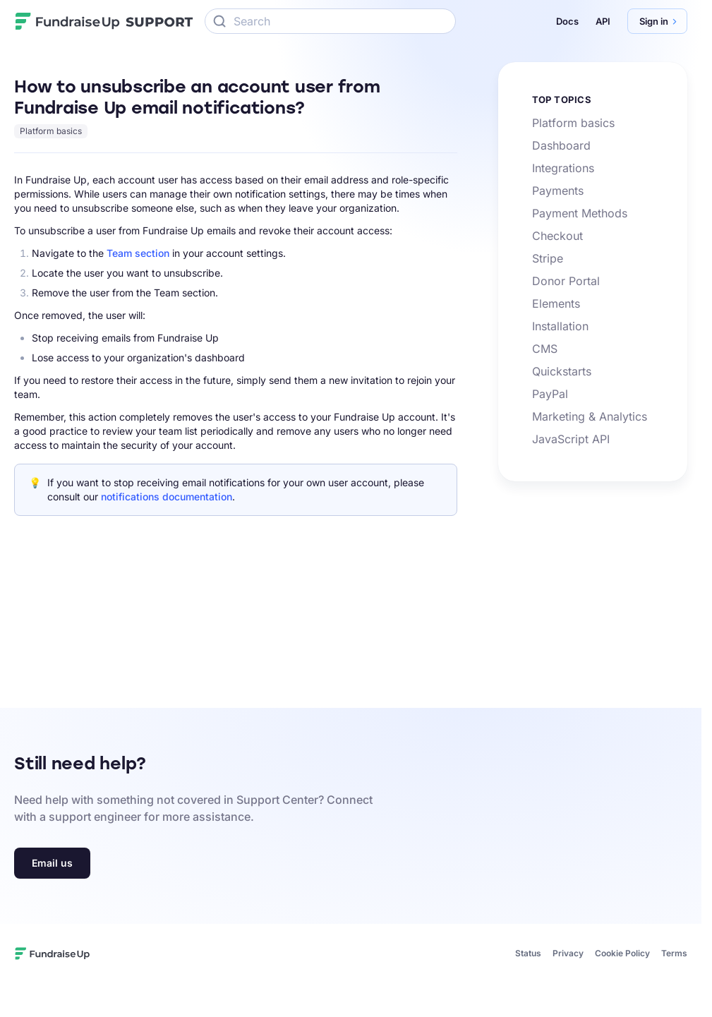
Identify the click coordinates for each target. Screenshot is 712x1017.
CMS (544, 349)
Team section (138, 253)
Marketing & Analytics (589, 416)
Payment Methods (579, 213)
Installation (560, 326)
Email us (52, 863)
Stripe (547, 258)
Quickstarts (561, 371)
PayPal (550, 394)
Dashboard (561, 145)
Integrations (563, 168)
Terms (674, 953)
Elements (556, 303)
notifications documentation (166, 497)
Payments (558, 190)
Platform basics (51, 131)
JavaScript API (571, 439)
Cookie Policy (622, 953)
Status (528, 953)
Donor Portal (566, 281)
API (603, 21)
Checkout (557, 236)
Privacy (568, 953)
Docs (567, 21)
